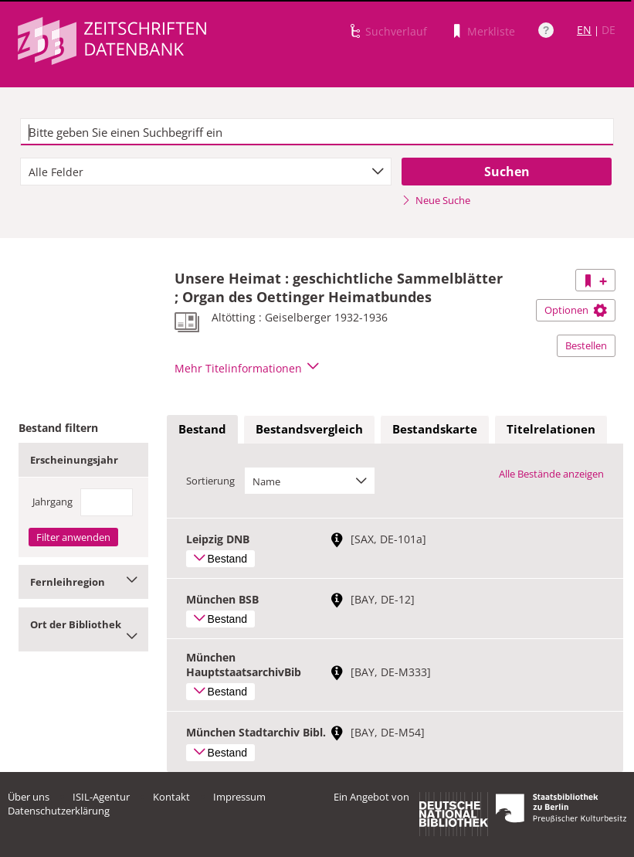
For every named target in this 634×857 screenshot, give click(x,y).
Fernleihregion (83, 582)
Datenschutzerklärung (59, 811)
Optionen (575, 310)
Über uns (28, 797)
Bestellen (586, 345)
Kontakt (171, 797)
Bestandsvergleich (309, 429)
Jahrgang (52, 501)
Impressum (239, 797)
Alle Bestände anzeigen (551, 474)
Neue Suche (436, 200)
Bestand (202, 429)
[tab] (202, 429)
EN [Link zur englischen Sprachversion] (584, 29)
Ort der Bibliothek (83, 629)
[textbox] (317, 132)
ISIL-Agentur (101, 797)
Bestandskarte (434, 429)
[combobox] (206, 171)
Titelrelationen (551, 429)
